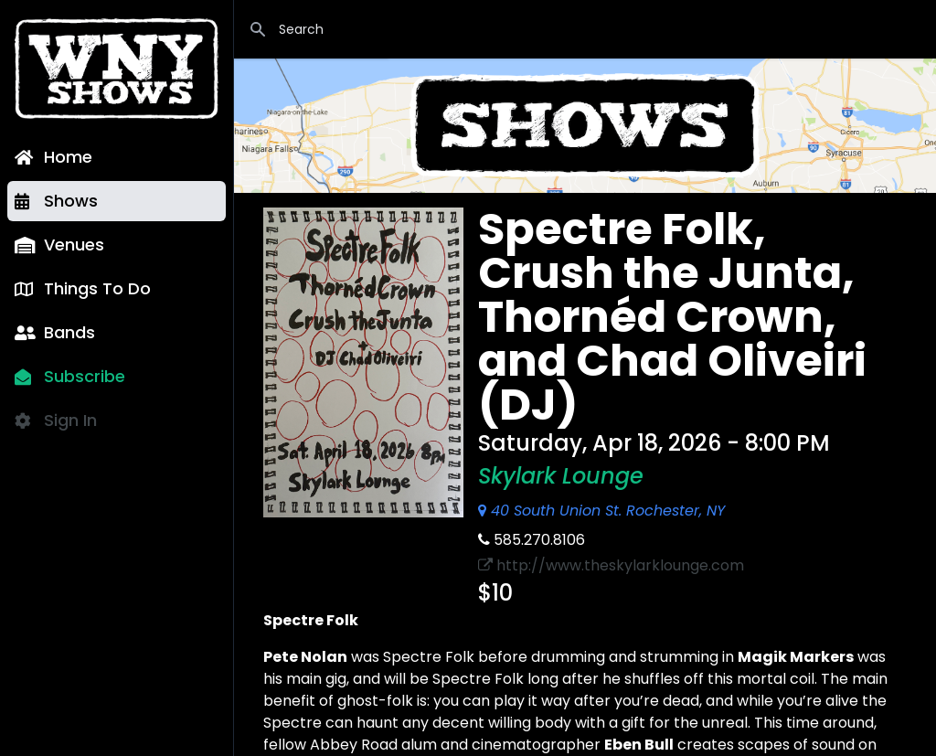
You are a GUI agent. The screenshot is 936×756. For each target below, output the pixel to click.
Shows (56, 200)
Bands (55, 332)
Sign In (56, 420)
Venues (59, 244)
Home (53, 156)
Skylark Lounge (561, 476)
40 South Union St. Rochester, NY (601, 510)
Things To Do (83, 288)
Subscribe (70, 376)
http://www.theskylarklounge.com (611, 565)
